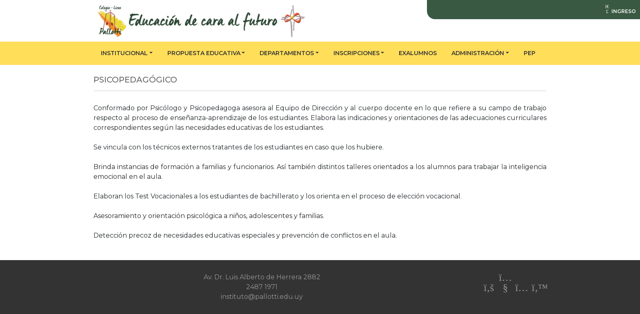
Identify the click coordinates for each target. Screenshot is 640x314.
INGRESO (620, 11)
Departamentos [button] (287, 53)
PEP (530, 53)
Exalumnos (418, 53)
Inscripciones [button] (356, 53)
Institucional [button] (124, 53)
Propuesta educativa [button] (203, 53)
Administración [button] (477, 53)
